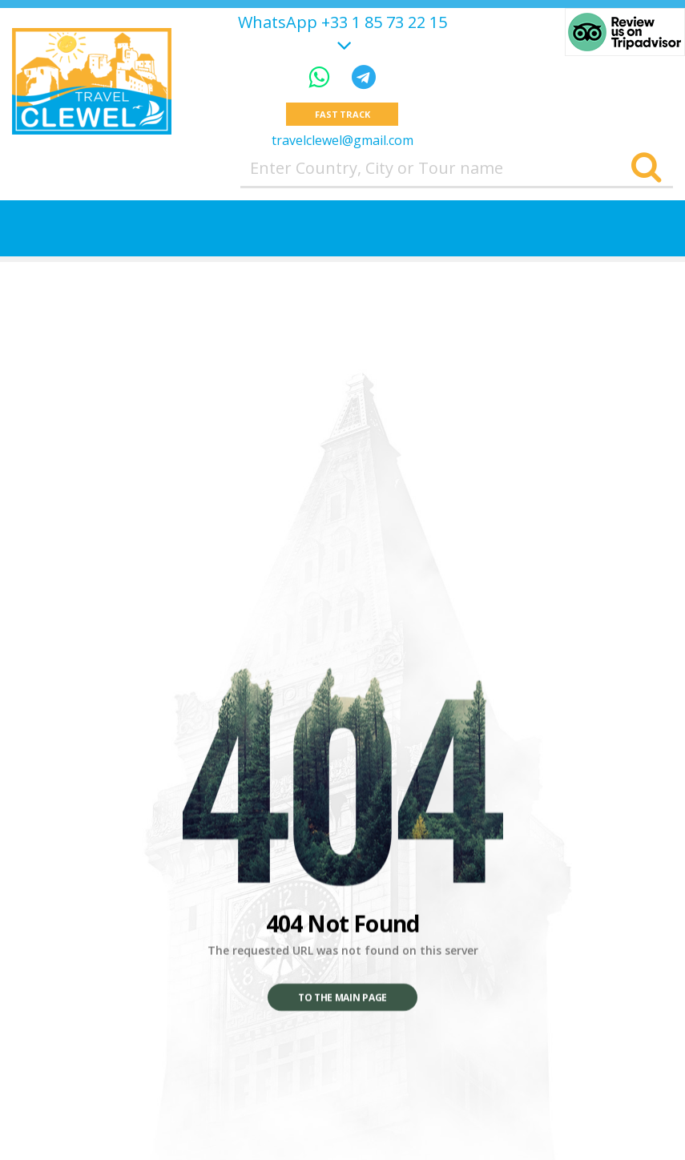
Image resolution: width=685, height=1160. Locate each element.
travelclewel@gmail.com (342, 140)
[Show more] (342, 43)
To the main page (342, 998)
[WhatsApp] (322, 76)
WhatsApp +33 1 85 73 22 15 (342, 22)
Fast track (342, 114)
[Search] (646, 168)
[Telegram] (364, 76)
